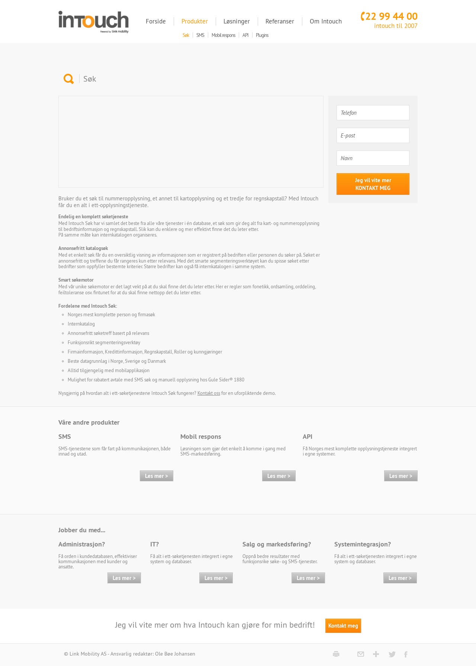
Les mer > (156, 475)
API (307, 436)
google (377, 654)
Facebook (408, 654)
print (337, 654)
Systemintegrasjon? (362, 544)
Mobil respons (200, 436)
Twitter (392, 654)
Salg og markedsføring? (276, 544)
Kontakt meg (343, 625)
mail (361, 654)
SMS (64, 436)
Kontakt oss (208, 393)
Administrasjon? (81, 544)
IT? (154, 544)
